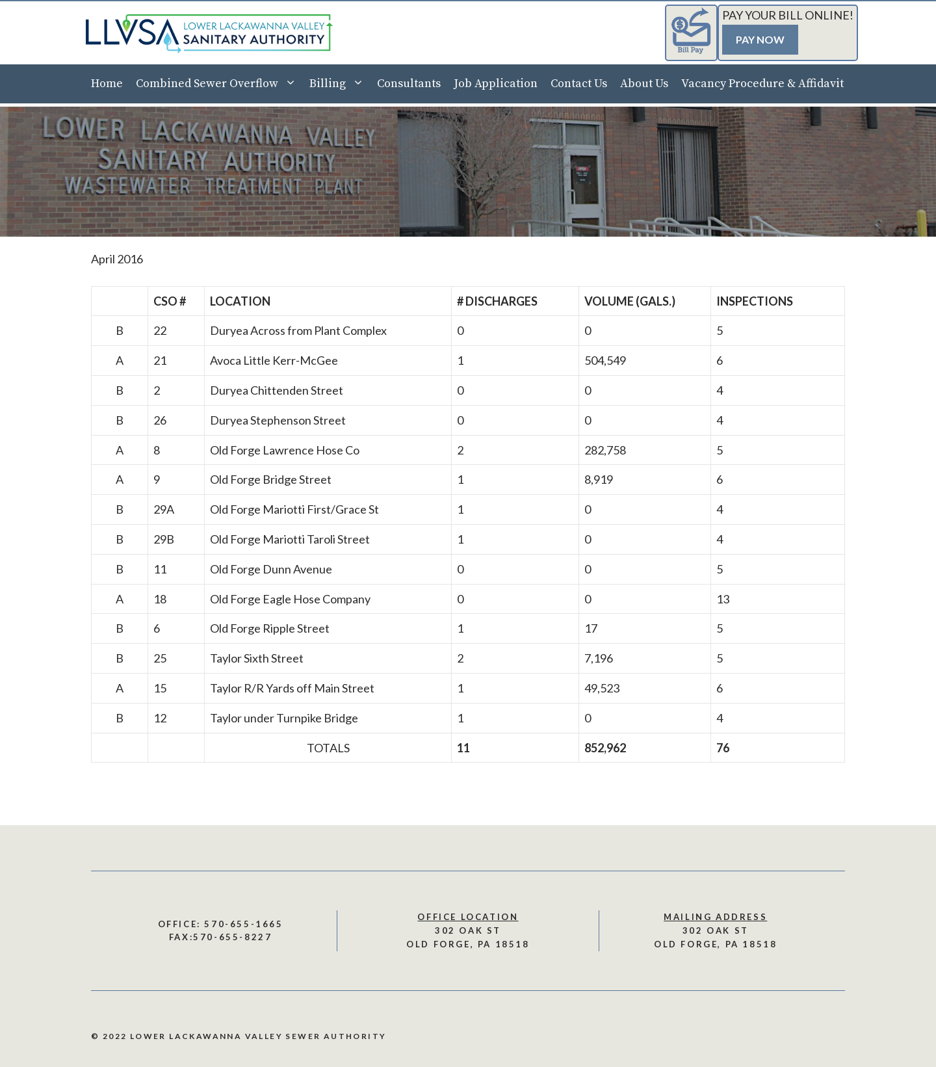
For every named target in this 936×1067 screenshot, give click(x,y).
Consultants (409, 83)
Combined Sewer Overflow (219, 84)
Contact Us (579, 83)
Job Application (496, 83)
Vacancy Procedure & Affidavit (762, 83)
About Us (644, 83)
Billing (339, 84)
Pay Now (760, 39)
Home (107, 83)
